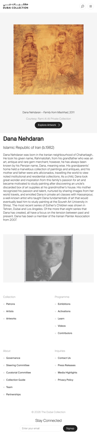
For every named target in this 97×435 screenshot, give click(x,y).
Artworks (9, 318)
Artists (8, 311)
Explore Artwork (47, 125)
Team (7, 387)
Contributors (63, 333)
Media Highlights (66, 372)
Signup (70, 428)
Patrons (9, 304)
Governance (11, 358)
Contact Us (63, 358)
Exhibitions (62, 304)
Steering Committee (16, 365)
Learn (59, 318)
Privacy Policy (64, 379)
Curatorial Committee (17, 372)
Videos (60, 325)
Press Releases (65, 365)
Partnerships (12, 394)
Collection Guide (14, 379)
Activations (62, 311)
